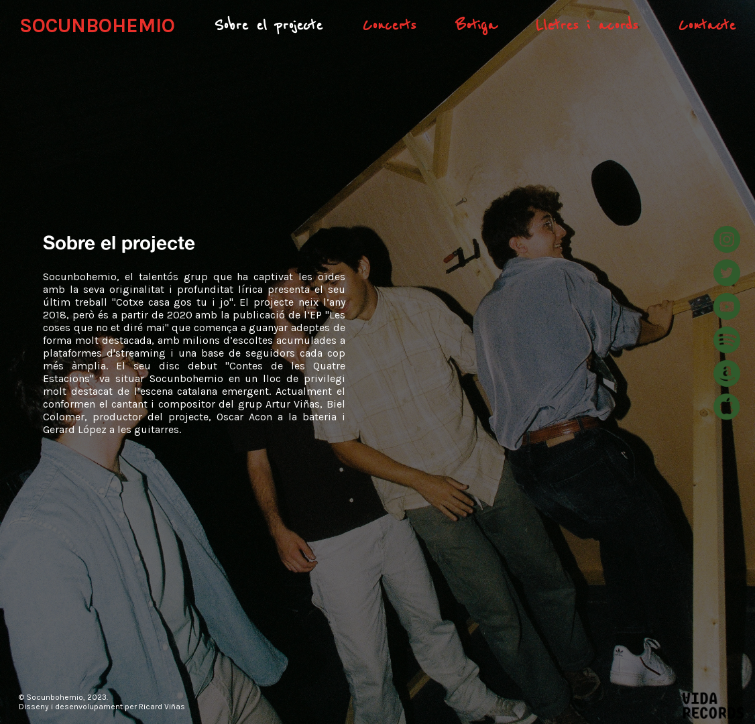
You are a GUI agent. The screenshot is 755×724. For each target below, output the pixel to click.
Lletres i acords (587, 25)
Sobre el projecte (268, 25)
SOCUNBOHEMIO (97, 25)
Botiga (476, 25)
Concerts (389, 25)
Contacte (707, 25)
